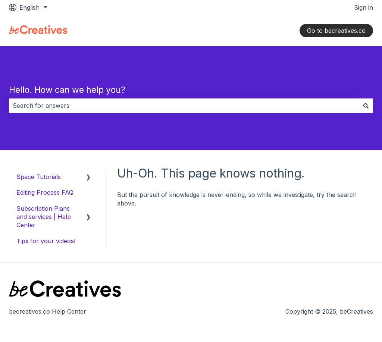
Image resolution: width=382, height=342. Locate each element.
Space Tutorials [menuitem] (38, 177)
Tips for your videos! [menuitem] (45, 241)
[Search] (366, 105)
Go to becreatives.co (336, 30)
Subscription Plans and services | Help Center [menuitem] (43, 217)
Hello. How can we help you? (67, 90)
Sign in (363, 7)
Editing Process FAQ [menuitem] (44, 192)
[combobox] (184, 105)
